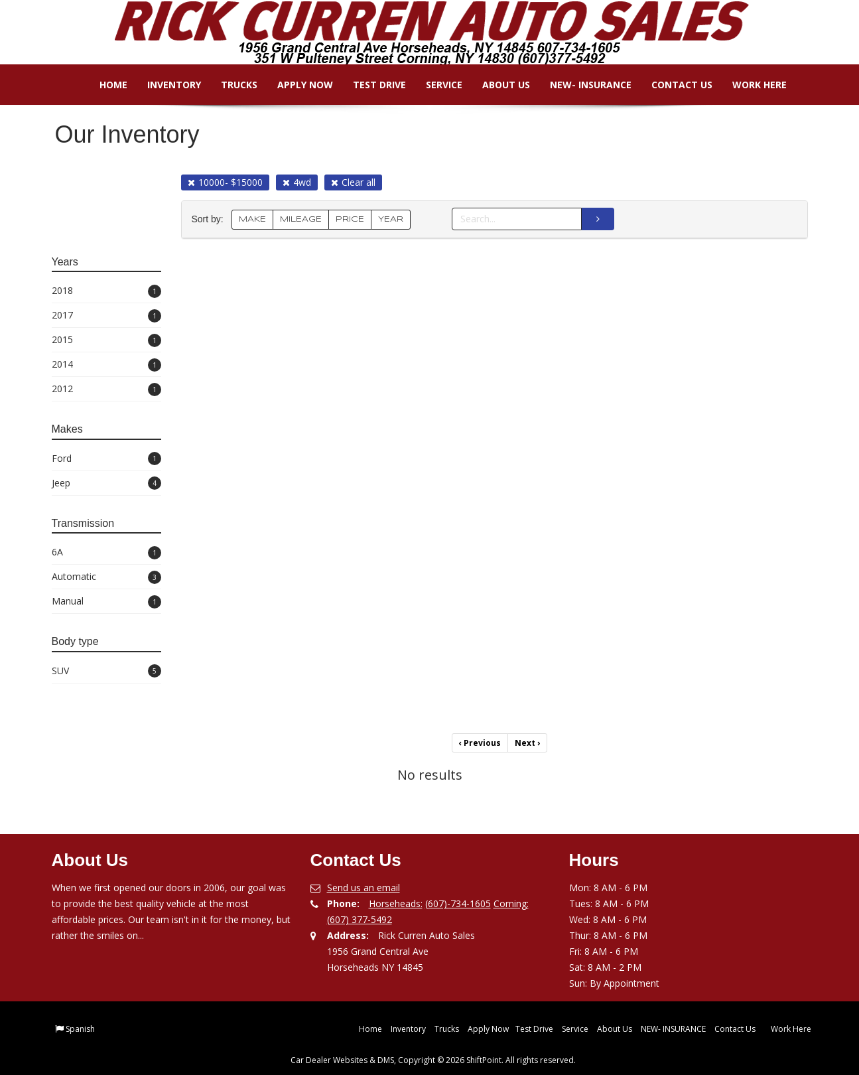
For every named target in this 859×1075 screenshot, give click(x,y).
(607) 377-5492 (359, 919)
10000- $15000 (225, 182)
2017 (106, 315)
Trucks (230, 84)
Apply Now (296, 84)
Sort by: (210, 219)
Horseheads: (396, 903)
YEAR (390, 219)
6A (106, 552)
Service (435, 84)
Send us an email (363, 887)
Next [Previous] (527, 743)
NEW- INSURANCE (582, 84)
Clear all (353, 182)
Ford (106, 459)
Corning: (511, 903)
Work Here (751, 84)
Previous (480, 743)
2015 (106, 340)
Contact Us (673, 84)
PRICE (350, 219)
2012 (106, 389)
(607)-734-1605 (458, 903)
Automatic (106, 577)
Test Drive (370, 84)
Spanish (80, 1029)
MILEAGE (301, 219)
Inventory (165, 84)
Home (105, 84)
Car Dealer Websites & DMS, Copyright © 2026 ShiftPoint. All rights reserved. (433, 1060)
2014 (106, 365)
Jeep (106, 483)
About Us (497, 84)
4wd (297, 182)
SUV (106, 671)
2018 (106, 291)
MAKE (252, 219)
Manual (106, 602)
